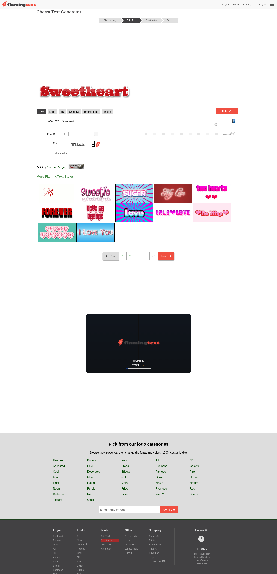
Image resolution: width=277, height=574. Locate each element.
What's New (131, 548)
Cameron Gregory (57, 167)
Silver (124, 494)
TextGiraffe (202, 563)
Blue (90, 465)
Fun (55, 477)
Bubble (81, 570)
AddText (105, 536)
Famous (161, 471)
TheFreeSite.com (202, 554)
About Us (154, 536)
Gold (124, 477)
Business (161, 465)
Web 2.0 (161, 494)
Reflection (59, 494)
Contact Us (157, 561)
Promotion (162, 488)
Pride (124, 488)
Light (56, 482)
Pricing (247, 4)
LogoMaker (107, 544)
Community (131, 536)
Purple (91, 488)
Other (90, 499)
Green (159, 477)
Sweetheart (140, 123)
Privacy (153, 548)
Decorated (93, 471)
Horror (194, 477)
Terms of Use (156, 544)
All (157, 460)
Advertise (154, 553)
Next (226, 110)
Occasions (130, 544)
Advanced (59, 153)
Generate (169, 509)
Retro (90, 494)
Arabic (80, 561)
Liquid (91, 482)
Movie (159, 482)
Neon (56, 488)
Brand (125, 465)
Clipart (128, 553)
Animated (59, 465)
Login (262, 4)
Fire (192, 471)
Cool (56, 471)
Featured (58, 460)
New (124, 460)
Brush (80, 565)
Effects (125, 471)
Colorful (195, 465)
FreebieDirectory (202, 557)
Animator (106, 548)
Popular (92, 460)
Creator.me (107, 540)
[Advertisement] (138, 53)
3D (191, 460)
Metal (124, 482)
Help (127, 540)
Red (192, 488)
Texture (57, 499)
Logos (225, 4)
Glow (90, 477)
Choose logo (110, 20)
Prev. (111, 256)
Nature (194, 482)
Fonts (236, 4)
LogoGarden (202, 560)
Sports (194, 494)
